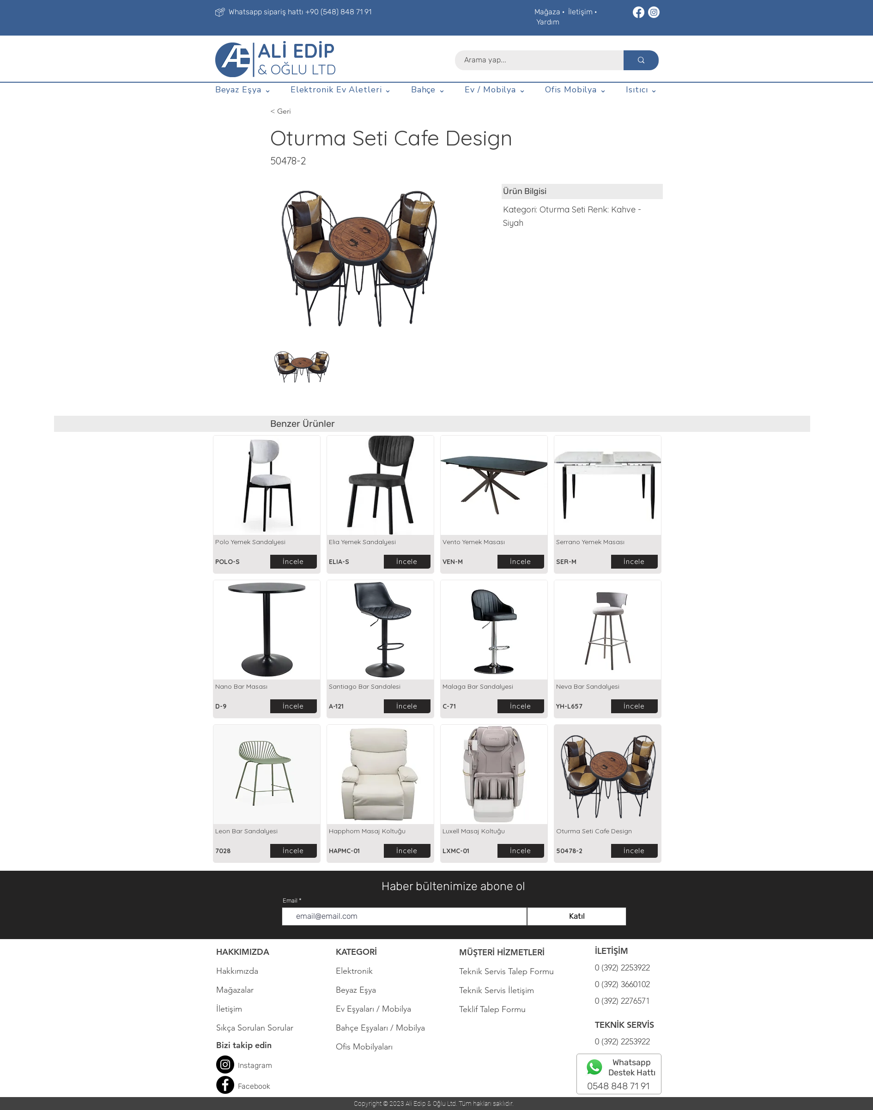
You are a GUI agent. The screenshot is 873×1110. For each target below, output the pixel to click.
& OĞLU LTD (297, 69)
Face (246, 1086)
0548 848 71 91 (618, 1086)
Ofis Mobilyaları (364, 1047)
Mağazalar (235, 990)
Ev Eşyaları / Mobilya (373, 1009)
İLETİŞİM (611, 951)
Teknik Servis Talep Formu (506, 971)
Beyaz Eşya (360, 990)
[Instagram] (654, 12)
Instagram (255, 1065)
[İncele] (293, 562)
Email (290, 901)
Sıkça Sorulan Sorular (254, 1028)
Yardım (547, 22)
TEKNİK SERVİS (624, 1024)
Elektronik (354, 971)
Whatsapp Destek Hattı (631, 1067)
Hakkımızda (237, 971)
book (262, 1086)
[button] (243, 90)
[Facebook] (638, 12)
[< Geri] (300, 111)
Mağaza (547, 11)
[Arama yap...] (534, 60)
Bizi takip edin (244, 1045)
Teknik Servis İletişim (496, 990)
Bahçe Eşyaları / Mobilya (380, 1028)
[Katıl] (576, 916)
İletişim (580, 11)
